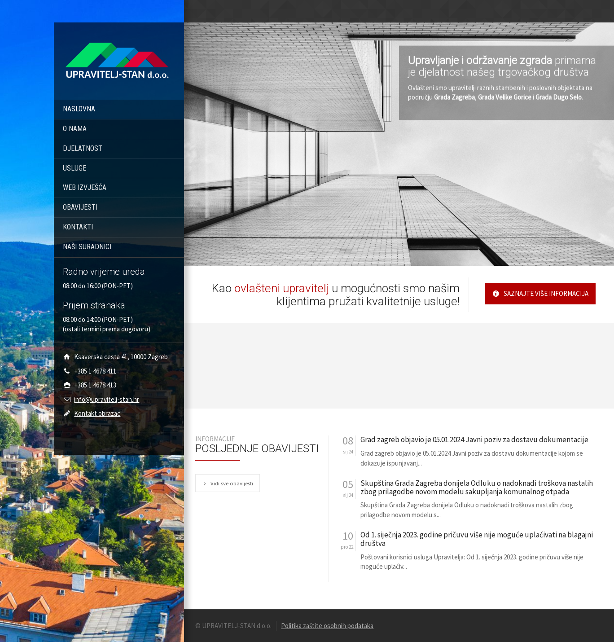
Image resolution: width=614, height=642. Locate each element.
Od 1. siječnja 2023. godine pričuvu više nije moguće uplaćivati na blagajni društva (476, 539)
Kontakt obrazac (97, 413)
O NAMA (75, 128)
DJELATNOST (82, 148)
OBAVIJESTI (80, 207)
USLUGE (74, 168)
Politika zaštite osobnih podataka (327, 625)
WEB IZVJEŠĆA (84, 187)
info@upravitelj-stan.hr (106, 399)
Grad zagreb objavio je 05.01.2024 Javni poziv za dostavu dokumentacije (474, 439)
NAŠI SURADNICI (87, 246)
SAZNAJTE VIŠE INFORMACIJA (540, 293)
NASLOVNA (79, 109)
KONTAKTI (78, 227)
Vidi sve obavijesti (227, 483)
